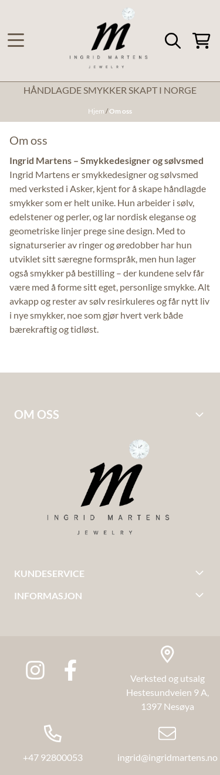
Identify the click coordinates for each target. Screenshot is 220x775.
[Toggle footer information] (201, 414)
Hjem (97, 111)
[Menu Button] (16, 40)
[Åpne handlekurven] (201, 40)
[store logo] (110, 40)
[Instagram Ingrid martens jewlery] (35, 670)
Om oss (120, 111)
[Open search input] (173, 41)
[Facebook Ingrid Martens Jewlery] (70, 670)
